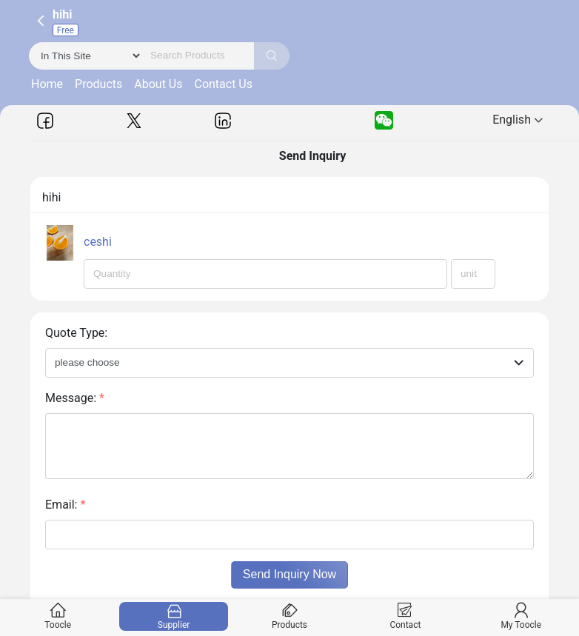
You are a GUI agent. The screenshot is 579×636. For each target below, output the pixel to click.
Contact (405, 616)
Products (98, 84)
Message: (74, 398)
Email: (65, 505)
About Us (158, 84)
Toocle (58, 616)
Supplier (174, 616)
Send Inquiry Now (289, 574)
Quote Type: (76, 333)
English (517, 120)
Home (47, 84)
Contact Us (223, 84)
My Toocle (521, 616)
